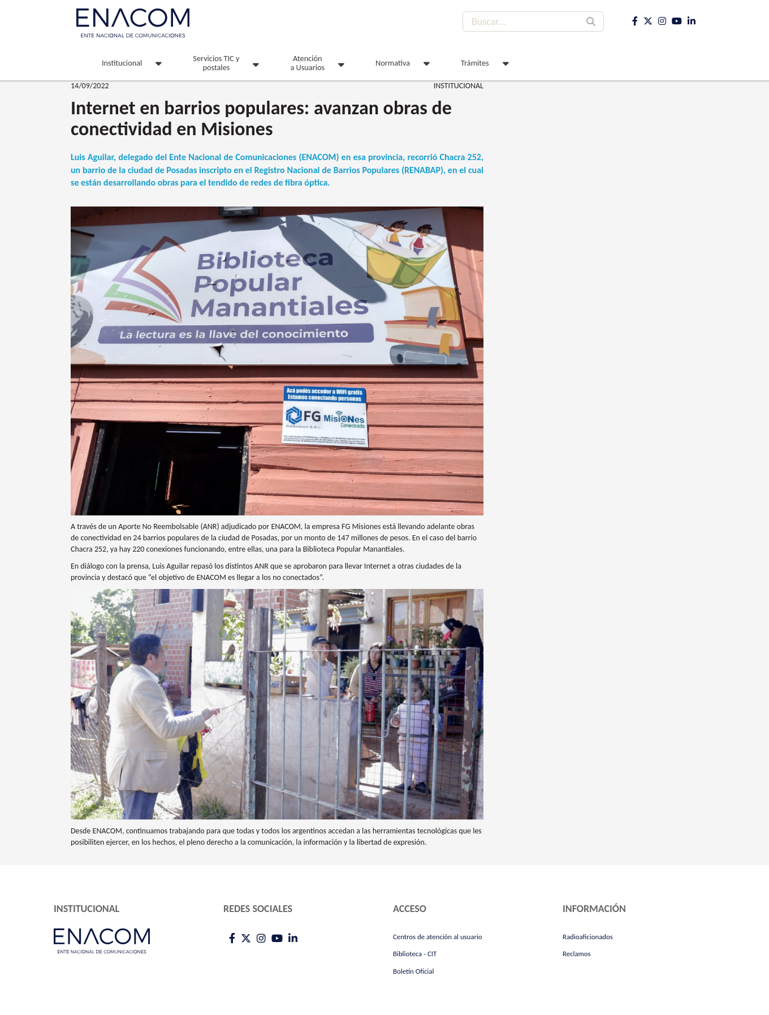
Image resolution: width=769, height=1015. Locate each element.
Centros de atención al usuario (437, 936)
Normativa (392, 63)
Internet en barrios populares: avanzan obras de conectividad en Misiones (261, 118)
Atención (307, 62)
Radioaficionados (588, 936)
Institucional (122, 63)
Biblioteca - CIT (415, 953)
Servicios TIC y (216, 62)
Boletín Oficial (413, 971)
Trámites (475, 63)
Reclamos (577, 953)
